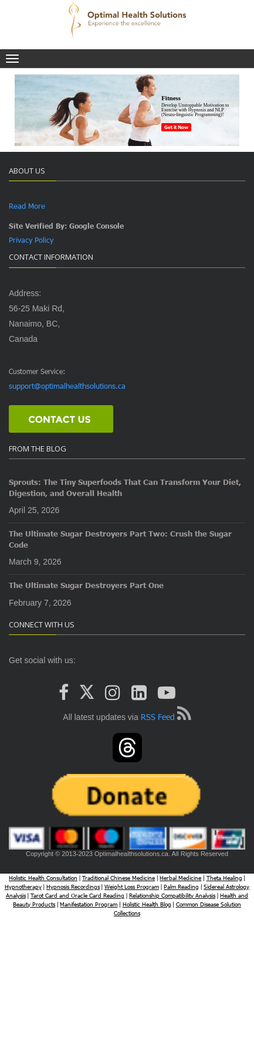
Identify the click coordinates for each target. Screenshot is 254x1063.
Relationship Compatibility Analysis (172, 895)
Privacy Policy (31, 239)
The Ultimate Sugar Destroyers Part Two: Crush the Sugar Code (120, 539)
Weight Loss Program (131, 886)
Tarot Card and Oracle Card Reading (77, 895)
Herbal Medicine (180, 877)
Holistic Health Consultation (43, 877)
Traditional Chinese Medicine (118, 877)
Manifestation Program (88, 904)
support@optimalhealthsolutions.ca (67, 385)
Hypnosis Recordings (73, 886)
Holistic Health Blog (147, 904)
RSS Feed (157, 717)
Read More (27, 205)
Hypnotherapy (23, 886)
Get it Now (176, 127)
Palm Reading (181, 886)
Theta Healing (224, 877)
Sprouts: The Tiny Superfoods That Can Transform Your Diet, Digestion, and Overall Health (125, 487)
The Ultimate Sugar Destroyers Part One (86, 585)
